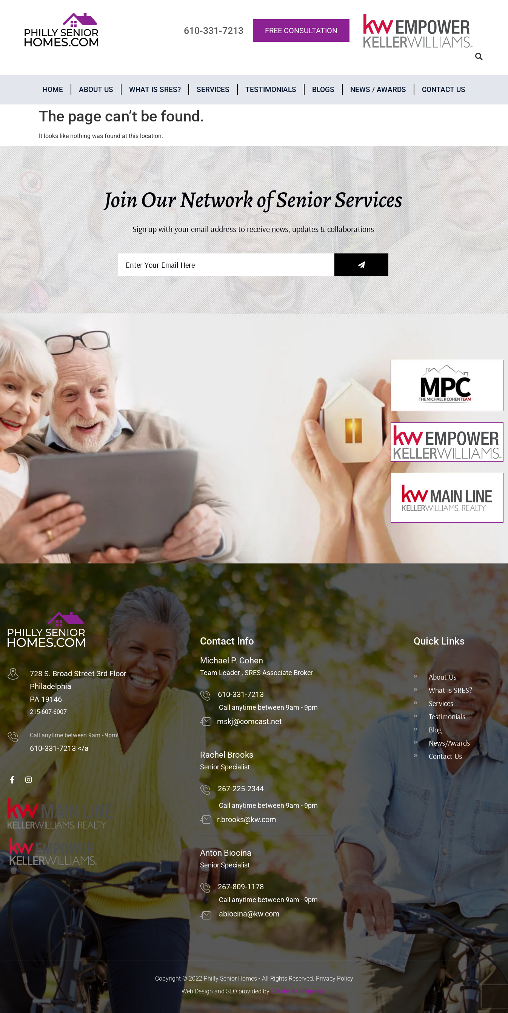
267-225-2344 (241, 788)
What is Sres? (155, 89)
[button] (478, 56)
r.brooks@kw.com (246, 819)
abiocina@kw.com (249, 913)
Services (213, 89)
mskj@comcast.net (249, 721)
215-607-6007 (48, 711)
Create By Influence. (298, 991)
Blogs (323, 89)
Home (53, 89)
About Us (96, 89)
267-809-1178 (241, 886)
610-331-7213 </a (59, 748)
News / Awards (378, 89)
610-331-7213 (241, 694)
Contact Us (443, 89)
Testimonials (270, 89)
